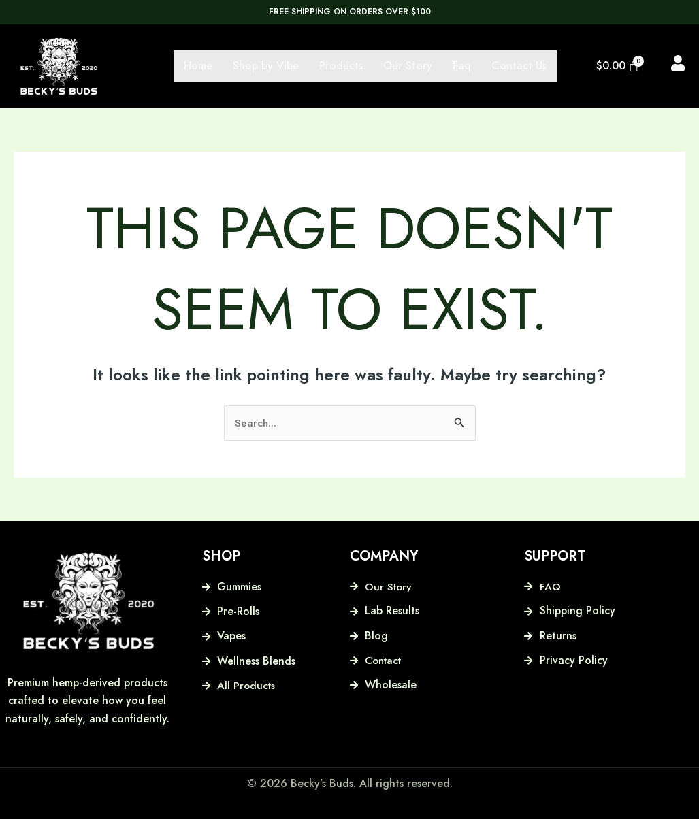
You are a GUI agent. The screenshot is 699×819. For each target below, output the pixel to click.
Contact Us (519, 65)
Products (341, 65)
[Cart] (618, 66)
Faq (462, 65)
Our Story (407, 65)
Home (198, 65)
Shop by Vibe (266, 65)
